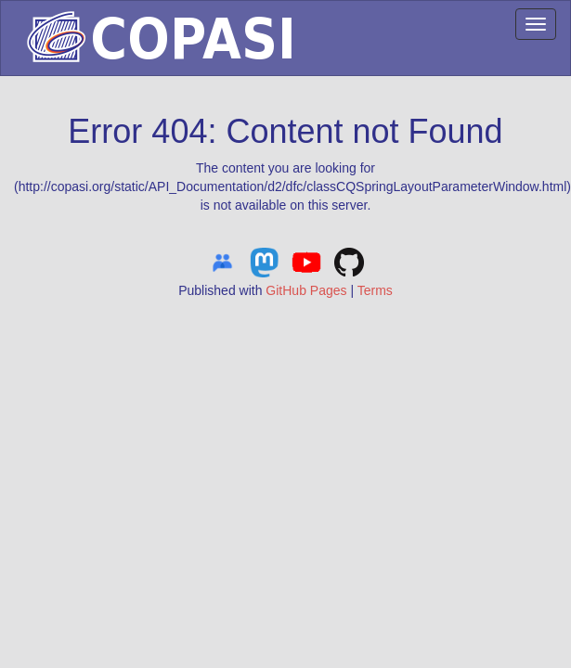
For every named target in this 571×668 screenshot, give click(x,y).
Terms (375, 290)
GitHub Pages (306, 290)
